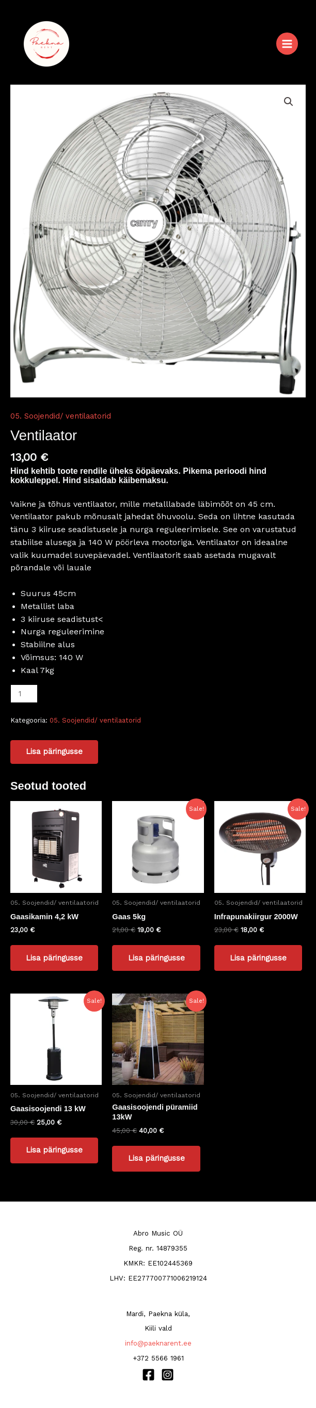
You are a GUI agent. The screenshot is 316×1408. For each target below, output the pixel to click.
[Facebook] (148, 1374)
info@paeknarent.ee (158, 1343)
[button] (288, 101)
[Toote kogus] (24, 693)
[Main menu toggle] (287, 43)
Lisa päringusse (54, 751)
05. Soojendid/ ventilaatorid (60, 416)
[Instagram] (167, 1374)
